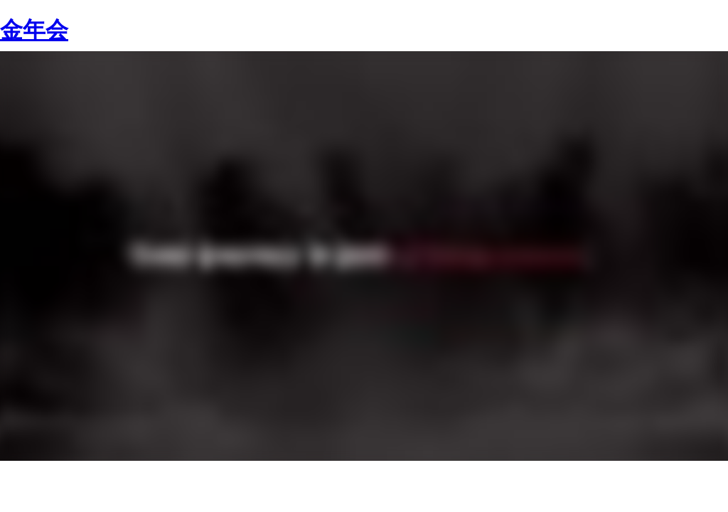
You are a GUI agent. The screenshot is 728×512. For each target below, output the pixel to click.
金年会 (34, 30)
